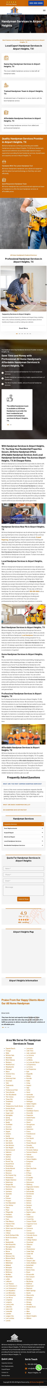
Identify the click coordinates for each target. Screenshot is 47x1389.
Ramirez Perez (11, 1184)
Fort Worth (30, 1136)
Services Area (6, 1373)
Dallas (28, 1212)
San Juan (9, 1138)
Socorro (8, 1124)
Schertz (8, 1131)
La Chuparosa (31, 1067)
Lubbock (8, 1279)
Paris (7, 1217)
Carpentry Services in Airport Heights (16, 312)
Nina (7, 1238)
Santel (8, 1134)
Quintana (9, 1189)
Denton (28, 1201)
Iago (27, 1085)
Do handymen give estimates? (15, 807)
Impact (28, 1083)
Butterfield (29, 1263)
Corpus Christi (31, 1219)
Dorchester (30, 1191)
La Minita (29, 1058)
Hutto (28, 1088)
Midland (8, 1263)
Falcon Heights (31, 1157)
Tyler (7, 1081)
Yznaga (8, 1048)
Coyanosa (29, 1214)
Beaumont (29, 1284)
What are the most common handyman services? (22, 781)
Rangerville (9, 1182)
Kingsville (29, 1071)
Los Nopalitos (10, 1288)
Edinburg (29, 1182)
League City (10, 1314)
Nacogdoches (10, 1244)
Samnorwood (10, 1148)
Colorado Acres (31, 1233)
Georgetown (30, 1122)
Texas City (9, 1097)
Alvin (28, 1307)
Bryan (28, 1270)
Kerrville (29, 1076)
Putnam (8, 1196)
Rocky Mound (10, 1166)
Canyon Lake (30, 1258)
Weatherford (10, 1062)
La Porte (29, 1055)
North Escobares (11, 1235)
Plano (7, 1205)
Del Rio (28, 1205)
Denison (29, 1203)
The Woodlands (11, 1092)
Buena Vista (30, 1267)
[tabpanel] (23, 296)
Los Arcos (9, 1295)
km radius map (23, 951)
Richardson (9, 1175)
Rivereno (9, 1171)
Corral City (29, 1217)
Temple (8, 1101)
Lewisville (9, 1309)
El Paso (28, 1171)
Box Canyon (30, 1274)
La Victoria (30, 1053)
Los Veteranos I (11, 1286)
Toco (7, 1085)
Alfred (28, 1311)
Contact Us (5, 1370)
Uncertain (9, 1078)
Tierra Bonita (10, 1090)
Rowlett (8, 1157)
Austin (28, 1291)
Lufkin (8, 1277)
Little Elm (9, 1304)
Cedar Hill (29, 1251)
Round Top (9, 1159)
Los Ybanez (10, 1281)
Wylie (7, 1051)
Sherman (9, 1127)
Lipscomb (9, 1307)
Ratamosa (9, 1180)
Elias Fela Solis (31, 1166)
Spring (8, 1115)
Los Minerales (10, 1291)
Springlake (9, 1113)
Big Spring (29, 1279)
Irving (28, 1081)
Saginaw (8, 1152)
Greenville (29, 1111)
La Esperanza (31, 1062)
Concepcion (30, 1231)
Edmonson (30, 1180)
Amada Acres (31, 1304)
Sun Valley (9, 1108)
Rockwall (9, 1168)
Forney (28, 1138)
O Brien (8, 1231)
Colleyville (29, 1235)
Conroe (28, 1228)
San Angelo (9, 1145)
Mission (8, 1258)
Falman (28, 1152)
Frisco (28, 1129)
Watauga (9, 1067)
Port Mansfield (10, 1201)
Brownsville (30, 1272)
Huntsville (29, 1092)
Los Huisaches (11, 1293)
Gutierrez (29, 1106)
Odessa (8, 1228)
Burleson (29, 1265)
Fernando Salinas (32, 1148)
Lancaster (29, 1046)
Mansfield (9, 1274)
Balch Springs (31, 1288)
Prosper (8, 1198)
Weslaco (9, 1060)
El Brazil (29, 1178)
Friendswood (30, 1131)
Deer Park (29, 1207)
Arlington (29, 1295)
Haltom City (30, 1104)
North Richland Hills (12, 1233)
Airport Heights (31, 1314)
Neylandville (10, 1240)
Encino (28, 1164)
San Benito (9, 1141)
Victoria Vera (10, 1071)
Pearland (9, 1212)
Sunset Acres (10, 1106)
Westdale (9, 1055)
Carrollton (29, 1256)
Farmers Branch (31, 1150)
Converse (29, 1226)
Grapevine (29, 1113)
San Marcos (10, 1136)
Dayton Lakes (31, 1210)
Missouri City (10, 1254)
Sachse (8, 1155)
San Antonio (10, 1143)
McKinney (9, 1270)
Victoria (8, 1074)
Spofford (9, 1118)
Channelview (30, 1247)
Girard (28, 1120)
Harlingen (29, 1099)
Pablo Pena (9, 1224)
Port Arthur (9, 1203)
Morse (8, 1249)
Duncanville (30, 1189)
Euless (28, 1161)
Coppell (28, 1224)
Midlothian (9, 1261)
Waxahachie (10, 1065)
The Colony (9, 1095)
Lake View (29, 1048)
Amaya (28, 1300)
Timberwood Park (12, 1088)
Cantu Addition (31, 1261)
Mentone (9, 1267)
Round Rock (10, 1161)
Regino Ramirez (11, 1178)
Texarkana (9, 1099)
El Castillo (29, 1175)
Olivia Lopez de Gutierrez (14, 1226)
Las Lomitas (10, 1316)
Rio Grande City (11, 1173)
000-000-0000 (36, 3)
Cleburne (29, 1242)
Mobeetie (9, 1251)
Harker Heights (31, 1101)
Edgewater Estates (32, 1184)
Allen (28, 1309)
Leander (8, 1311)
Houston (29, 1097)
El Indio (28, 1173)
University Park (11, 1076)
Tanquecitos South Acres (14, 1104)
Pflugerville (9, 1210)
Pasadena (9, 1214)
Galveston (29, 1127)
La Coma (29, 1065)
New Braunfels (11, 1242)
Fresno (28, 1134)
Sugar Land (9, 1111)
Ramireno (9, 1187)
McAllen (8, 1272)
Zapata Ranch (10, 1046)
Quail (7, 1194)
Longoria (9, 1300)
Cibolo (28, 1244)
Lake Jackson (31, 1051)
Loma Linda (10, 1302)
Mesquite (9, 1265)
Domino (29, 1194)
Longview (9, 1297)
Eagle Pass (30, 1187)
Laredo (8, 1318)
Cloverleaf (29, 1240)
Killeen (28, 1074)
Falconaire (29, 1155)
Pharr (7, 1207)
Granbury (29, 1118)
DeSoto (28, 1198)
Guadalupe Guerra (32, 1108)
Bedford (29, 1281)
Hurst (28, 1090)
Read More (23, 326)
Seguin (8, 1129)
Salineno (8, 1150)
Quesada (9, 1191)
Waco (8, 1069)
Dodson (29, 1196)
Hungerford (30, 1095)
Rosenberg (9, 1164)
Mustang (9, 1247)
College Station (31, 1238)
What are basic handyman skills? (16, 802)
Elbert (28, 1168)
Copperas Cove (31, 1221)
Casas (28, 1254)
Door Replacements (7, 1364)
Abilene (28, 1316)
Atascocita (30, 1293)
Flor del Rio (30, 1145)
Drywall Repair (6, 1367)
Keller (28, 1078)
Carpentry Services (7, 1361)
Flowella (29, 1143)
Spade (8, 1120)
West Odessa (10, 1058)
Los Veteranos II (11, 1284)
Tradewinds (9, 1083)
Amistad (29, 1297)
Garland (29, 1124)
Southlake (9, 1122)
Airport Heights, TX (34, 1370)
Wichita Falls (10, 1053)
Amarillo (29, 1302)
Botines (29, 1277)
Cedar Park (30, 1249)
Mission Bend (10, 1256)
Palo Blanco (10, 1219)
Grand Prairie (30, 1115)
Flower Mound (31, 1141)
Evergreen (29, 1159)
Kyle (27, 1069)
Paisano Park (10, 1221)
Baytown (29, 1286)
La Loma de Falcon (32, 1060)
